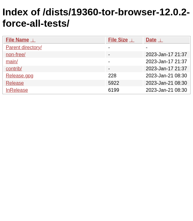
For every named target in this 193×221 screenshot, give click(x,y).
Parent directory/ (24, 47)
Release (15, 83)
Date (151, 39)
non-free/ (15, 54)
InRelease (17, 90)
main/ (12, 61)
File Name (17, 39)
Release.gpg (19, 75)
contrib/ (14, 68)
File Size (118, 39)
